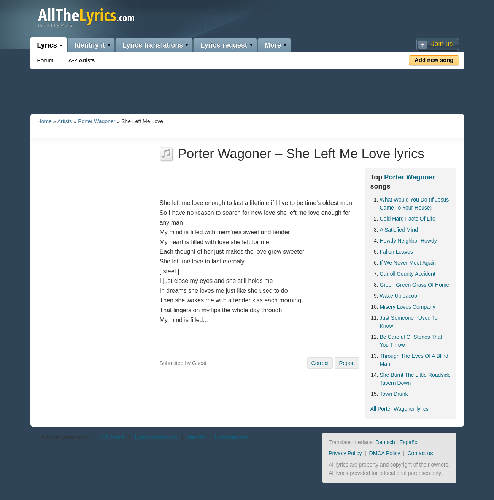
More (273, 45)
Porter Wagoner (96, 121)
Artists (64, 121)
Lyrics (47, 45)
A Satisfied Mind (399, 230)
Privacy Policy (345, 453)
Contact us (420, 453)
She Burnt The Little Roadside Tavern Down (415, 379)
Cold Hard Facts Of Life (407, 219)
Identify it (90, 45)
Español (409, 442)
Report (347, 363)
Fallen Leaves (396, 252)
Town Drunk (394, 394)
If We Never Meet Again (408, 263)
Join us (442, 44)
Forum (45, 60)
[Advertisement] (247, 90)
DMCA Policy (384, 453)
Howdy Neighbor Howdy (408, 241)
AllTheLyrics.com (64, 437)
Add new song (434, 60)
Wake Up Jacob (398, 296)
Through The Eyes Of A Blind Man (414, 360)
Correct (320, 363)
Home (45, 121)
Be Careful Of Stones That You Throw (411, 341)
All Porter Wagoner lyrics (399, 409)
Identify (196, 437)
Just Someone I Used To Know (409, 322)
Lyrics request (223, 45)
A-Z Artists (81, 60)
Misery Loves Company (407, 307)
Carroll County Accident (407, 274)
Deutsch (385, 442)
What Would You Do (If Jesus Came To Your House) (414, 204)
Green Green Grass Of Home (415, 285)
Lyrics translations (152, 45)
